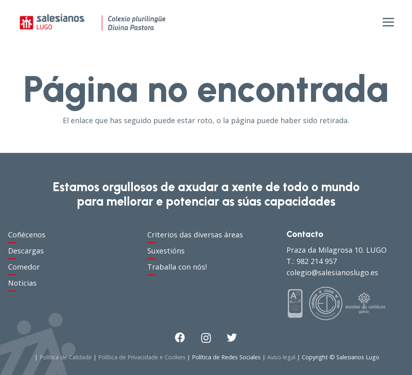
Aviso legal (281, 357)
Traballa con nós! (177, 267)
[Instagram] (206, 338)
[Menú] (388, 22)
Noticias (22, 283)
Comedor (24, 267)
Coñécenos (26, 234)
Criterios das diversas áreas (195, 234)
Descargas (26, 250)
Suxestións (166, 250)
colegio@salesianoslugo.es (332, 272)
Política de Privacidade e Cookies (141, 357)
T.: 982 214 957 (311, 261)
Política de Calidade (65, 357)
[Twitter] (232, 337)
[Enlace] (92, 22)
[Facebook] (180, 337)
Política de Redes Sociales (226, 357)
